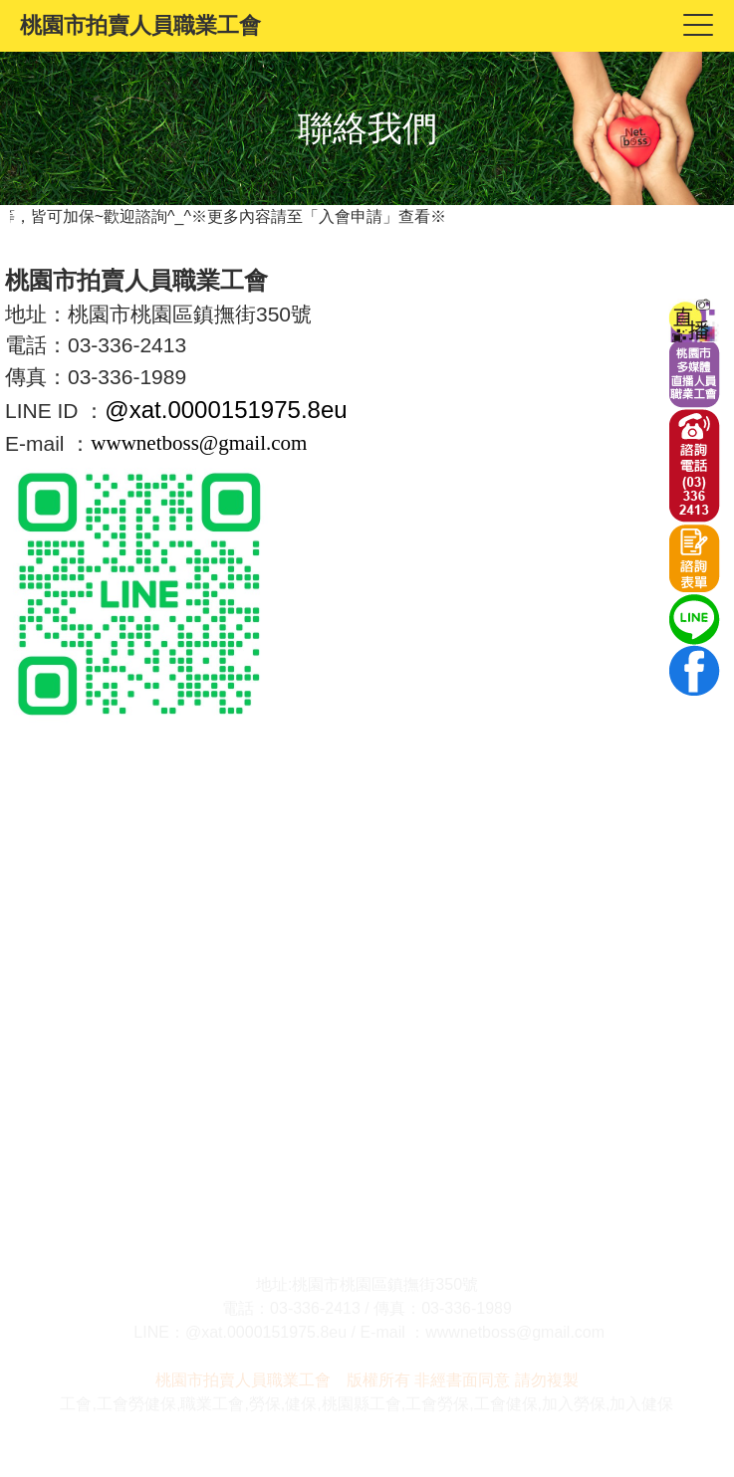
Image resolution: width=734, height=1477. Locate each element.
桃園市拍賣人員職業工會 (140, 25)
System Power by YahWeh (667, 1469)
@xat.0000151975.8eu (226, 409)
